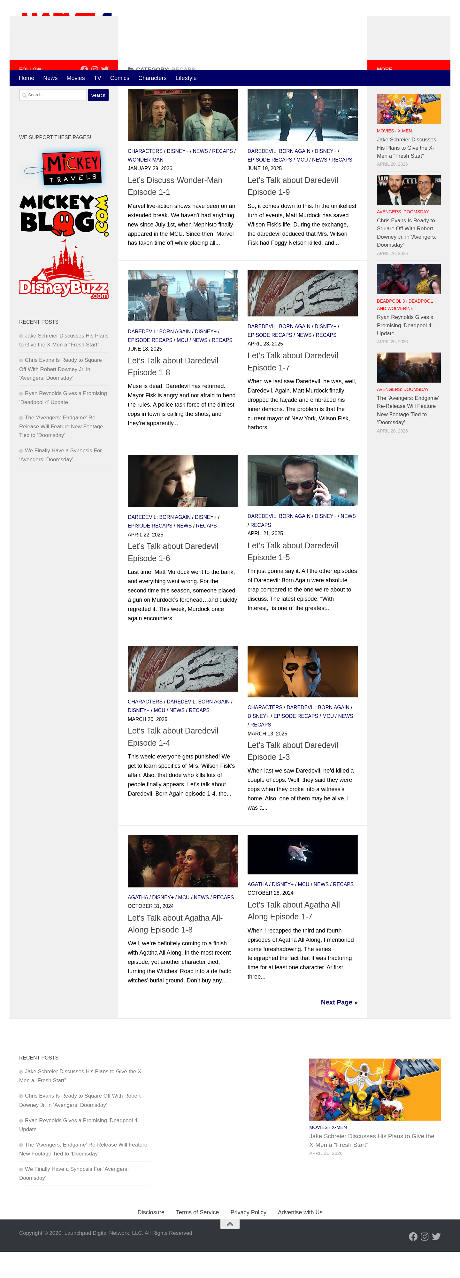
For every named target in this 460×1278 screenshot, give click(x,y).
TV (97, 78)
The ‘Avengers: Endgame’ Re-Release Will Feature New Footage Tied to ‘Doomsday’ (61, 452)
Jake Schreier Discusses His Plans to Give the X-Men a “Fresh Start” (406, 174)
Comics (119, 78)
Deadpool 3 (391, 327)
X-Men (405, 157)
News (50, 78)
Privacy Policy (248, 1238)
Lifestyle (186, 78)
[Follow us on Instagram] (94, 95)
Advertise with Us (300, 1238)
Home (26, 78)
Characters (152, 78)
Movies (75, 78)
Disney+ (177, 177)
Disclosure (150, 1238)
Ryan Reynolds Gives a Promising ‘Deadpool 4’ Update (405, 351)
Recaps (222, 177)
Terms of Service (197, 1238)
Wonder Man (146, 186)
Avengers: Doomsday (403, 238)
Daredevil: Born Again (279, 177)
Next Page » (339, 1028)
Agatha (138, 923)
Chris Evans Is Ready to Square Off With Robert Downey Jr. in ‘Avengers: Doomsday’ (60, 395)
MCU (302, 186)
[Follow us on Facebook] (84, 95)
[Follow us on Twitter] (105, 95)
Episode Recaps (270, 186)
